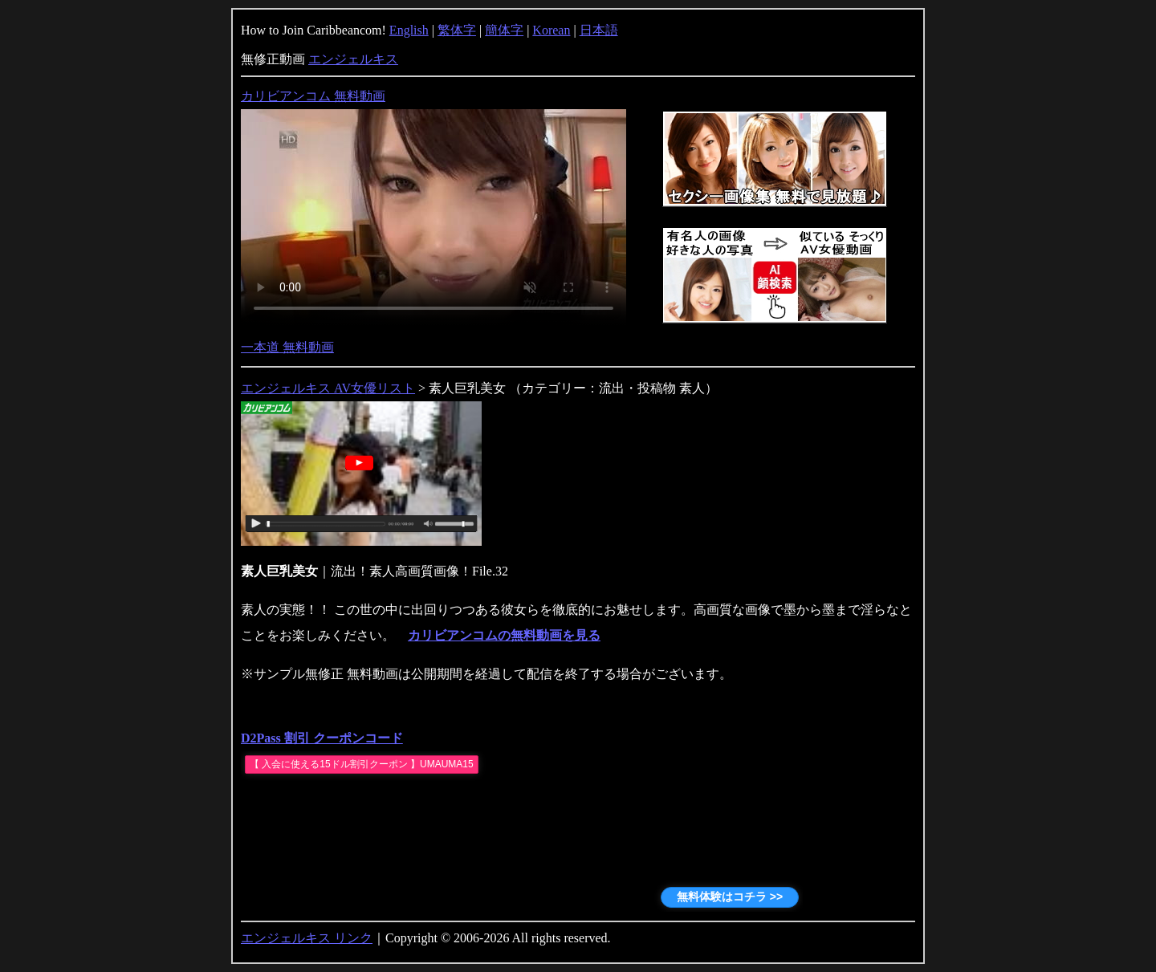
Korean (551, 30)
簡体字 (504, 30)
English (409, 30)
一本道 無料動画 (287, 347)
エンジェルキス (353, 59)
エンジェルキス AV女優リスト (328, 388)
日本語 (599, 30)
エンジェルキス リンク (306, 938)
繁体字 (457, 30)
